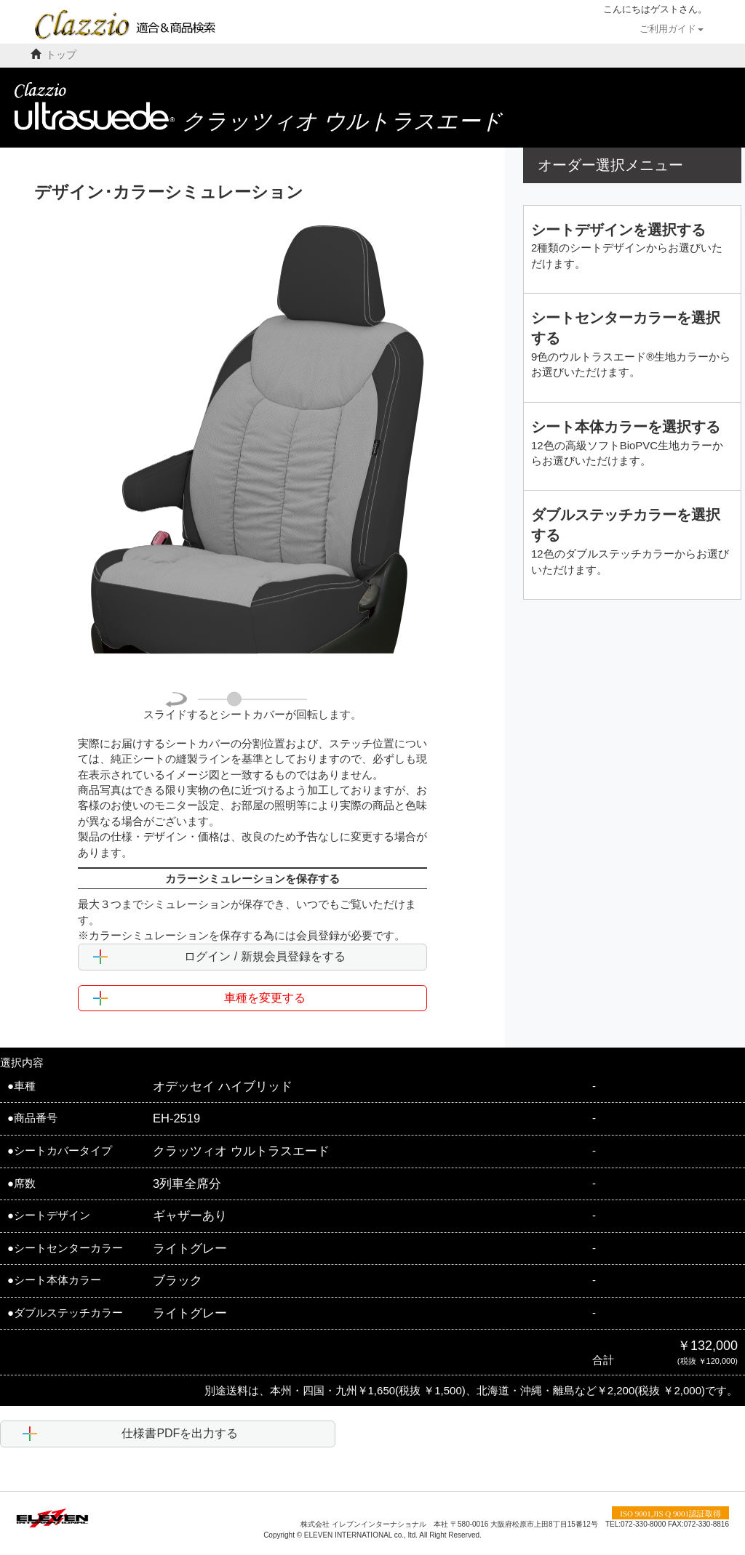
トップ (61, 54)
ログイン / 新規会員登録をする (219, 956)
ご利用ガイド (672, 29)
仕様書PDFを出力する (130, 1433)
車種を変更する (199, 998)
